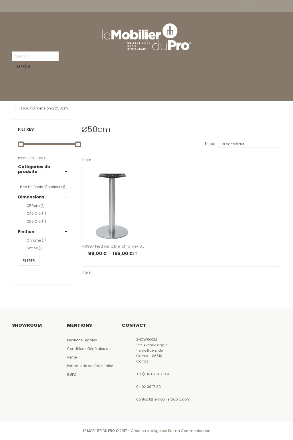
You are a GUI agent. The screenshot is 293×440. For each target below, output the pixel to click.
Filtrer (29, 261)
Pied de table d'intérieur (42, 187)
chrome (36, 241)
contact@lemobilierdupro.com (163, 400)
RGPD (71, 375)
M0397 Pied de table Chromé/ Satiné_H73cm (124, 247)
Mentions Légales (82, 341)
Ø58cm (36, 206)
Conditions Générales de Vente (88, 354)
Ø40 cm (36, 214)
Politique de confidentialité (90, 366)
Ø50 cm (36, 222)
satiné (35, 248)
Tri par (210, 144)
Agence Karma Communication (182, 431)
